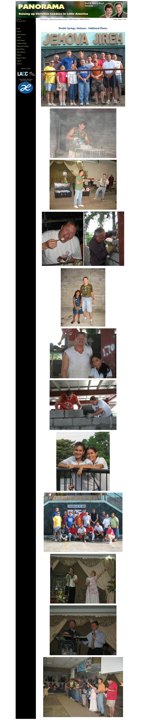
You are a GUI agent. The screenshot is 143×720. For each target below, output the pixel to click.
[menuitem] (23, 28)
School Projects (21, 34)
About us (19, 64)
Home (18, 28)
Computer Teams (21, 43)
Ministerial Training (22, 46)
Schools (18, 31)
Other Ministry (20, 52)
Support (18, 61)
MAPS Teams (44, 19)
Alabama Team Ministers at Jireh (58, 19)
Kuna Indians (20, 49)
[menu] (23, 46)
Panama (18, 55)
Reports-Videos (21, 58)
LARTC (18, 37)
